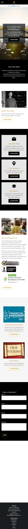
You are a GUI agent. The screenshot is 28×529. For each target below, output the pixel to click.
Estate (14, 523)
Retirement (14, 519)
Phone (3, 413)
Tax (14, 526)
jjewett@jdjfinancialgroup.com (14, 515)
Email (2, 403)
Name (3, 394)
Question (3, 422)
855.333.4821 (16, 509)
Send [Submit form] (4, 435)
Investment (14, 521)
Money (14, 527)
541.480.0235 (15, 507)
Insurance (14, 524)
